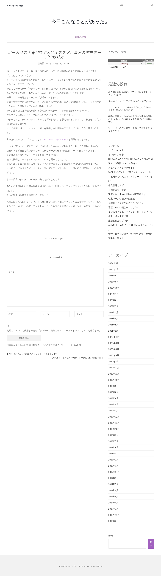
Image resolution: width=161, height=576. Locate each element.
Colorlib (77, 566)
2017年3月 (113, 508)
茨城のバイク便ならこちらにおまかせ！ (128, 203)
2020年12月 (114, 337)
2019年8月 (113, 392)
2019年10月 (114, 379)
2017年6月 (113, 490)
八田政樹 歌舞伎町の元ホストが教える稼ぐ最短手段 (78, 357)
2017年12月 (113, 472)
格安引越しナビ (116, 185)
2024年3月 (113, 269)
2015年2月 (113, 521)
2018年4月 (113, 453)
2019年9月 (113, 386)
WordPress (97, 566)
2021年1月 (113, 330)
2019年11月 (113, 373)
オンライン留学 (116, 154)
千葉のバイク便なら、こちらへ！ (124, 207)
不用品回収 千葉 (117, 189)
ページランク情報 (15, 5)
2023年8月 (113, 281)
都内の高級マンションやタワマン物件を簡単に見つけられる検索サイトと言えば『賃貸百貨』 (130, 119)
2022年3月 (113, 306)
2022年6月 (113, 300)
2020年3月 (113, 361)
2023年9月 (113, 275)
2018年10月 (114, 429)
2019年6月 (113, 398)
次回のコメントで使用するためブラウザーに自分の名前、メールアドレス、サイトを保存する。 (54, 330)
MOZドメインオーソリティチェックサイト (129, 172)
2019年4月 (113, 404)
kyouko (66, 63)
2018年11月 (113, 422)
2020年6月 (113, 349)
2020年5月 (113, 355)
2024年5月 (113, 263)
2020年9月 (113, 343)
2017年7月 (113, 484)
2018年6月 (113, 447)
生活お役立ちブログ (118, 220)
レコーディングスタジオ (56, 139)
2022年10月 (114, 287)
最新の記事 (80, 37)
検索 (110, 535)
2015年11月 (113, 515)
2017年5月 (113, 496)
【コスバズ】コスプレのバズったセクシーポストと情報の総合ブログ (130, 109)
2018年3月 (113, 459)
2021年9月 (113, 318)
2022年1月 (113, 312)
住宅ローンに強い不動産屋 (121, 198)
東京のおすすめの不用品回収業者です (127, 194)
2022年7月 (113, 294)
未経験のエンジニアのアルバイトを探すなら (130, 101)
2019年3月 (113, 410)
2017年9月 (113, 478)
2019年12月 (113, 367)
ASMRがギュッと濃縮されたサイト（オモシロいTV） (33, 354)
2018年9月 (113, 435)
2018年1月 (113, 465)
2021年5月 (113, 324)
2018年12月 (113, 416)
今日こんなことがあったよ (80, 21)
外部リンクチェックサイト (121, 167)
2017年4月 (113, 502)
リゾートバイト (116, 150)
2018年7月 (113, 441)
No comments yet (54, 238)
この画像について (117, 67)
